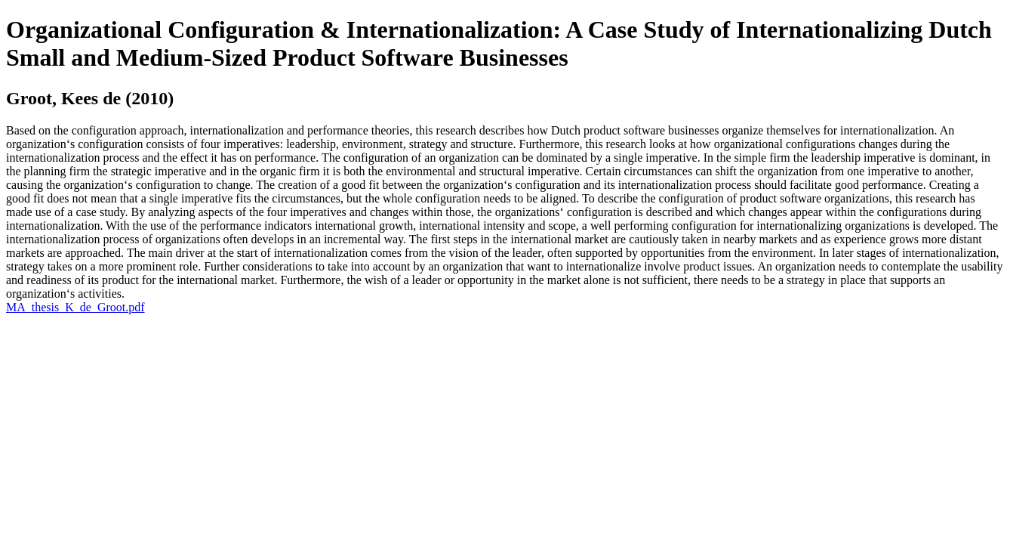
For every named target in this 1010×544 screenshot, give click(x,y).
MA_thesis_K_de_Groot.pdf (75, 307)
